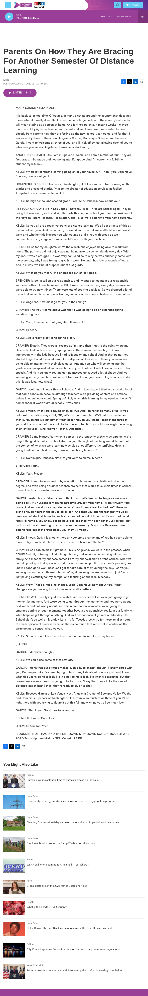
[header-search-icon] (117, 5)
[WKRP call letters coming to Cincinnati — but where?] (14, 866)
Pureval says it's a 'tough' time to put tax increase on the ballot (63, 780)
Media (30, 859)
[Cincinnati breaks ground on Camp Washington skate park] (14, 844)
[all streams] (143, 16)
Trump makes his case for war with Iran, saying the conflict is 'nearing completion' (74, 970)
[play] (9, 17)
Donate (134, 5)
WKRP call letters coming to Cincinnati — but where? (58, 864)
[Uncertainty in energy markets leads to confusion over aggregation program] (14, 802)
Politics (30, 775)
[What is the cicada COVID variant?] (14, 908)
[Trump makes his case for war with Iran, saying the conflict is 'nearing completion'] (14, 971)
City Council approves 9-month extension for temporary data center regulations (73, 949)
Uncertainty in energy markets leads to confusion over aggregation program (71, 801)
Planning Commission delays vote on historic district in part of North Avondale (73, 822)
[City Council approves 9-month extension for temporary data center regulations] (14, 950)
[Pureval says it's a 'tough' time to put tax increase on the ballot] (14, 781)
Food (29, 881)
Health (30, 902)
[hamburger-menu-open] (8, 5)
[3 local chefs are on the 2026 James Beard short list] (14, 887)
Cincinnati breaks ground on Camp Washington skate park (61, 843)
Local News (32, 796)
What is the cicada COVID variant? (47, 907)
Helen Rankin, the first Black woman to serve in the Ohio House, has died (69, 928)
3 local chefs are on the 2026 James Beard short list (57, 886)
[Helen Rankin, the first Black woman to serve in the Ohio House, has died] (14, 929)
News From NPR (35, 965)
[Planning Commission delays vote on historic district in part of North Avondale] (14, 823)
